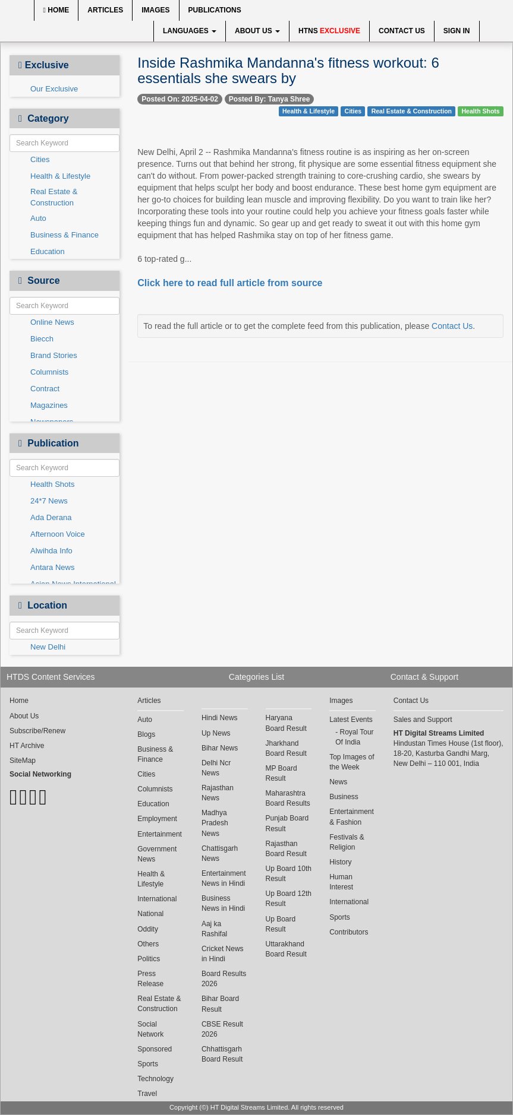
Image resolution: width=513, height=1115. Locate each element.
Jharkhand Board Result (286, 748)
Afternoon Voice (57, 534)
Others (148, 944)
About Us (257, 31)
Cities (40, 159)
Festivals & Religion (346, 842)
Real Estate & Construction (54, 197)
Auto (38, 218)
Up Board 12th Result (288, 898)
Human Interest (341, 882)
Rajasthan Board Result (286, 849)
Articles (105, 10)
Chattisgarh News (220, 853)
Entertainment (159, 834)
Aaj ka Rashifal (214, 929)
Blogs (146, 734)
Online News (52, 322)
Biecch (41, 338)
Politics (148, 959)
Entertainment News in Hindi (224, 878)
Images (155, 10)
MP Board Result (281, 773)
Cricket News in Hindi (223, 954)
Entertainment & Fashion (351, 816)
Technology (155, 1079)
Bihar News (220, 748)
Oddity (147, 929)
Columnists (49, 372)
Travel (147, 1093)
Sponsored (154, 1049)
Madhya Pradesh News (215, 823)
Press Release (150, 979)
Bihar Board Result (220, 1003)
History (340, 862)
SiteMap (23, 760)
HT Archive (27, 746)
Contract (44, 388)
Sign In (456, 31)
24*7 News (49, 500)
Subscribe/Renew (37, 731)
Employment (157, 819)
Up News (216, 733)
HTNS (329, 31)
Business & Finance (64, 234)
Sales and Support (423, 719)
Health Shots (52, 484)
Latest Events (351, 719)
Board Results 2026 (224, 979)
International (157, 899)
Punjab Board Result (287, 823)
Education (47, 251)
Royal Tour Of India (354, 737)
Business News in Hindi (223, 903)
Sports (147, 1064)
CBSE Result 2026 (222, 1029)
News (338, 782)
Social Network (150, 1029)
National (150, 914)
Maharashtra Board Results (288, 798)
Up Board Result (281, 924)
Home (56, 10)
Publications (214, 10)
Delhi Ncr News (216, 768)
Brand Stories (53, 355)
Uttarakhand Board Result (286, 949)
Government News (157, 854)
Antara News (52, 567)
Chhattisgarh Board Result (222, 1054)
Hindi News (220, 718)
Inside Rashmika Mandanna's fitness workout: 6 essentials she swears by (288, 70)
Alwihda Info (51, 550)
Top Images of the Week (351, 762)
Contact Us (402, 31)
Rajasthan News (218, 793)
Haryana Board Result (286, 723)
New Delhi (47, 646)
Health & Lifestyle (60, 176)
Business (343, 797)
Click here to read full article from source (229, 283)
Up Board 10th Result (288, 873)
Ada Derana (50, 517)
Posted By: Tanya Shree (269, 99)
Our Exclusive (54, 88)
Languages (189, 31)
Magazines (49, 405)
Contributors (348, 932)
